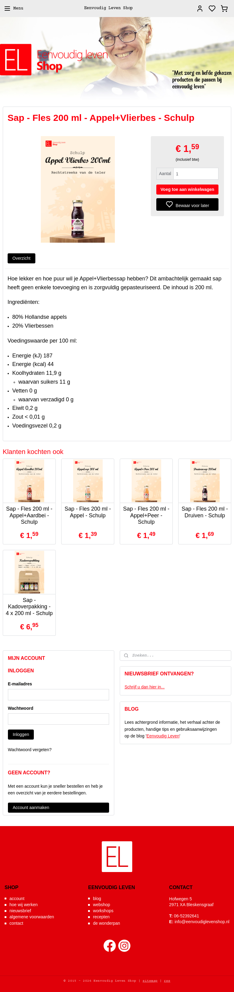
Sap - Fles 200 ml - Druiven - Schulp (205, 512)
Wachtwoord (20, 708)
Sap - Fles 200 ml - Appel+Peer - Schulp (146, 515)
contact (16, 923)
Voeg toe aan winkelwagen (187, 189)
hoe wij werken (23, 904)
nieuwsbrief (20, 910)
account (16, 898)
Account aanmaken (31, 807)
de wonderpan (106, 923)
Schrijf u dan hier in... (145, 686)
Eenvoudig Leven (163, 735)
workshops (103, 910)
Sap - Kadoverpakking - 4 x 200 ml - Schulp (29, 606)
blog (97, 898)
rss (167, 981)
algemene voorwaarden (31, 916)
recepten (101, 916)
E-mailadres (20, 683)
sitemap (150, 981)
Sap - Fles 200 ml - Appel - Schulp (88, 512)
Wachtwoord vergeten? (29, 749)
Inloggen (21, 734)
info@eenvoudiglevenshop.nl (202, 921)
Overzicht (21, 258)
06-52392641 (186, 915)
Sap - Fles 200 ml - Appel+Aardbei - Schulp (29, 515)
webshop (101, 904)
